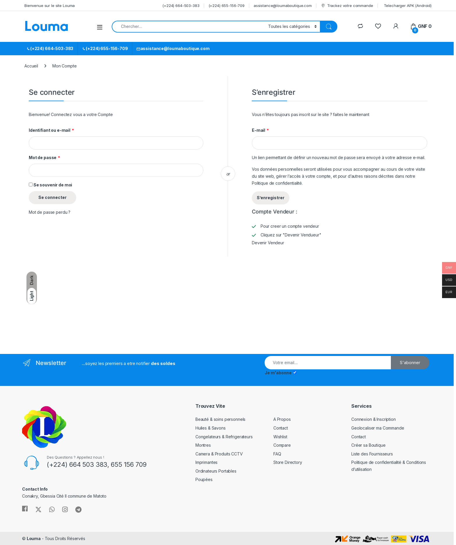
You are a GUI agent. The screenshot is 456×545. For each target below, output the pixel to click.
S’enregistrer (270, 197)
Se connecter (52, 197)
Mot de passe (44, 157)
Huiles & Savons (210, 427)
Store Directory (287, 462)
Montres (203, 445)
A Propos (282, 419)
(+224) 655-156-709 (227, 5)
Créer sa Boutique (368, 445)
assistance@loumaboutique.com (283, 5)
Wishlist (280, 436)
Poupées (204, 479)
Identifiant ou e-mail (51, 130)
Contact (280, 427)
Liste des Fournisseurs (372, 453)
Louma (34, 538)
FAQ (277, 453)
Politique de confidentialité (277, 183)
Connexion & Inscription (373, 419)
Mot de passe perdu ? (49, 212)
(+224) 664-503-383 (180, 5)
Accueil (31, 65)
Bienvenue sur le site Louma (49, 5)
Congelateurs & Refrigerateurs (224, 436)
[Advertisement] (72, 304)
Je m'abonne (278, 372)
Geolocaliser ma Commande (377, 427)
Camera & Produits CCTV (219, 453)
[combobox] (188, 27)
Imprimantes (206, 462)
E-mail (260, 130)
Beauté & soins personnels (220, 419)
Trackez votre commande (347, 5)
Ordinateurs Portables (215, 471)
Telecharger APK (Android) (408, 5)
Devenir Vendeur (268, 242)
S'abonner (410, 362)
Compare (282, 445)
